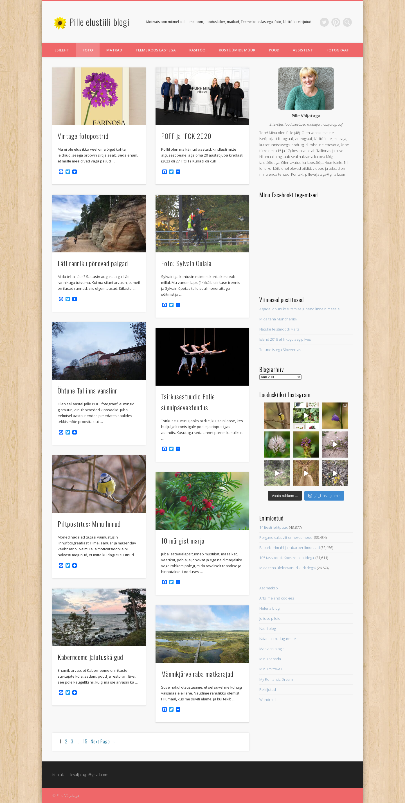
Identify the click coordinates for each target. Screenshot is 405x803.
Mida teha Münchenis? (278, 319)
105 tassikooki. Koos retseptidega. (287, 557)
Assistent (303, 50)
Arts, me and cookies (276, 598)
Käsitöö (197, 50)
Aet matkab (268, 588)
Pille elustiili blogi (99, 21)
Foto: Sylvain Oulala (186, 263)
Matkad (114, 50)
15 (85, 741)
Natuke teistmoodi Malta (279, 329)
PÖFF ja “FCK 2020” (187, 136)
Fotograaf (338, 50)
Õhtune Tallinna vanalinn (88, 390)
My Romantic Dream (276, 679)
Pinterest (335, 22)
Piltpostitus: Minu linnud (89, 524)
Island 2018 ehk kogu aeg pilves (285, 339)
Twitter (324, 22)
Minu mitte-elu (271, 668)
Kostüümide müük (237, 50)
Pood (274, 50)
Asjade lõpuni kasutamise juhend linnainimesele (299, 308)
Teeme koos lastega (156, 50)
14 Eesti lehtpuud (273, 527)
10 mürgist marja (182, 540)
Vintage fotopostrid (83, 136)
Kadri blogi (267, 628)
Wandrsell (267, 699)
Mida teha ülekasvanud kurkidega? (287, 567)
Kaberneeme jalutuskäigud (90, 657)
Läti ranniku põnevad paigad (93, 263)
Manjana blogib (272, 648)
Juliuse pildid (269, 618)
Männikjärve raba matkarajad (197, 674)
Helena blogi (269, 608)
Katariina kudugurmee (277, 638)
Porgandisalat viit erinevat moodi (286, 537)
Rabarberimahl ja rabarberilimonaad (289, 547)
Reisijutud (267, 689)
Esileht (62, 50)
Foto (88, 50)
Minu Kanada (270, 658)
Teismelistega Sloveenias (280, 349)
